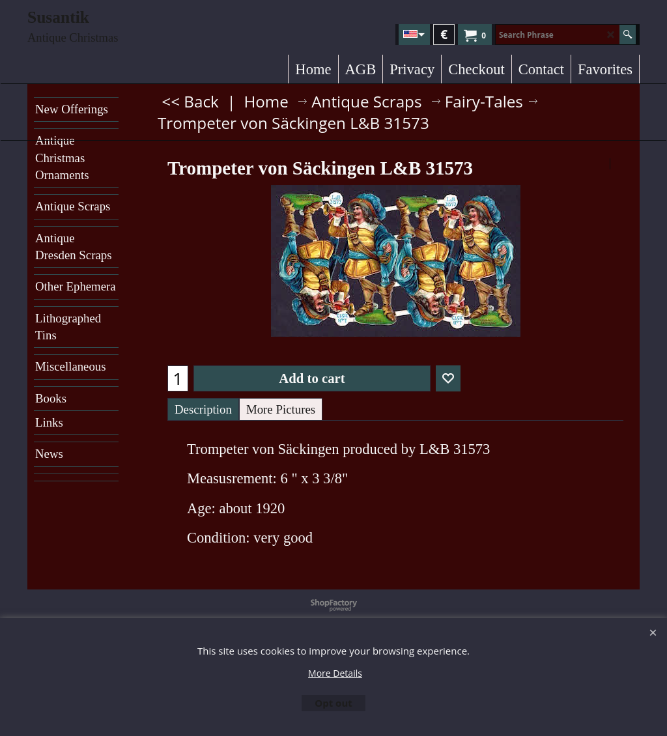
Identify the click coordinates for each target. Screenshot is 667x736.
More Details (335, 673)
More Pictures (280, 409)
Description (203, 409)
